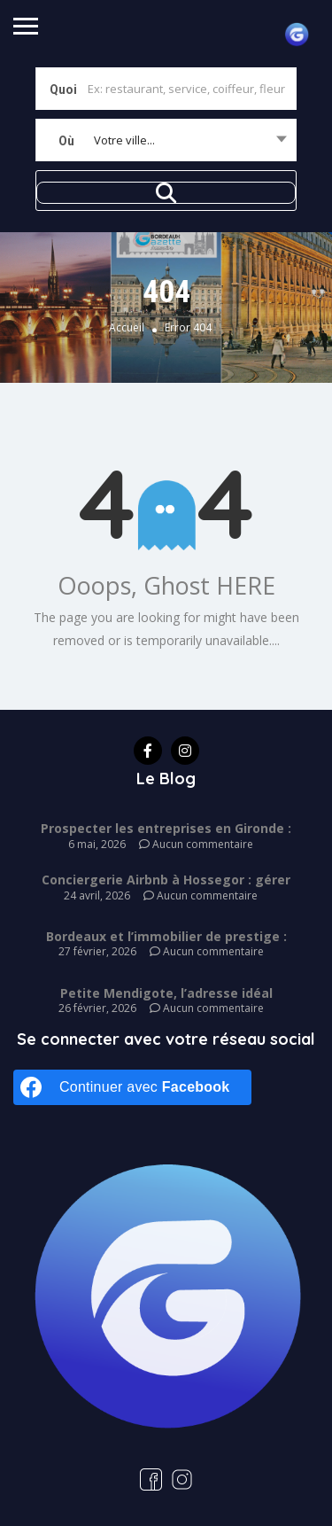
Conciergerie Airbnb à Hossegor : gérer (166, 879)
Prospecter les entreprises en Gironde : (166, 828)
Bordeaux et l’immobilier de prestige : (166, 936)
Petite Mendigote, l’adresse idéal (166, 993)
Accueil (126, 327)
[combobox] (166, 140)
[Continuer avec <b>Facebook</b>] (132, 1087)
